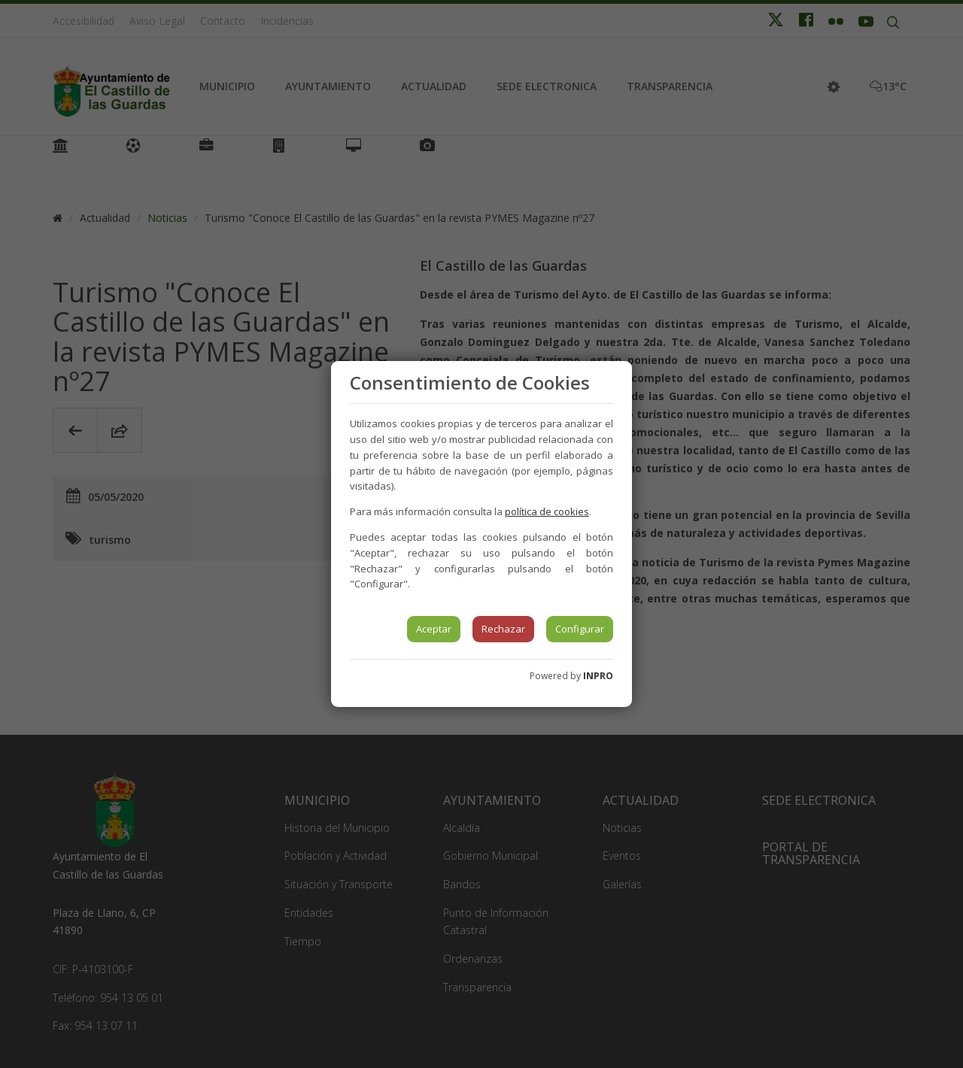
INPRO (598, 675)
